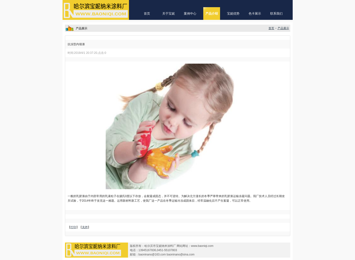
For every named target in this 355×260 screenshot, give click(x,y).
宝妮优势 (233, 13)
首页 (147, 13)
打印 (73, 227)
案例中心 (190, 13)
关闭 (85, 227)
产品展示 (283, 28)
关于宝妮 (168, 13)
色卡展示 (255, 13)
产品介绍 (211, 13)
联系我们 (276, 13)
